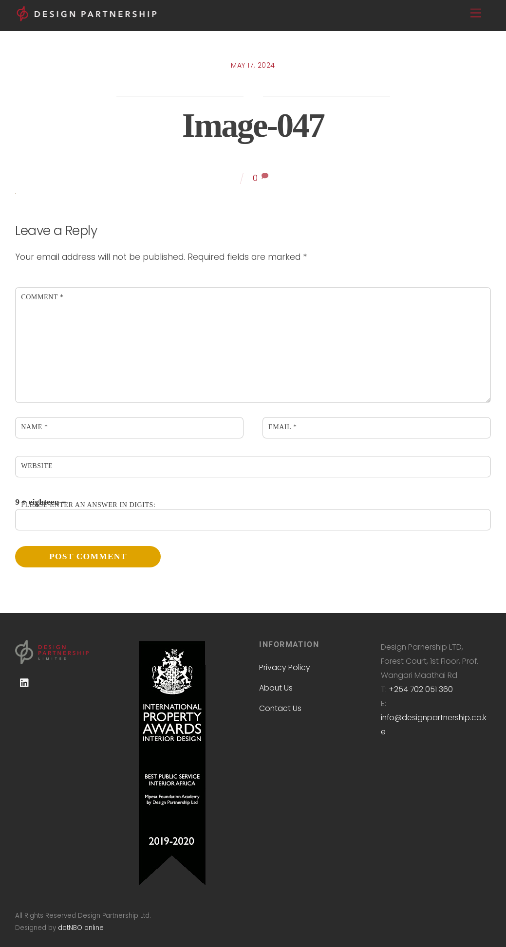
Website (37, 466)
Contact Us (280, 708)
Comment (42, 297)
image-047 (253, 125)
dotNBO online (81, 927)
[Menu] (476, 13)
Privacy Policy (284, 667)
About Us (276, 687)
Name (34, 427)
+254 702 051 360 (421, 689)
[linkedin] (25, 682)
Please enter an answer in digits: (88, 505)
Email (282, 427)
